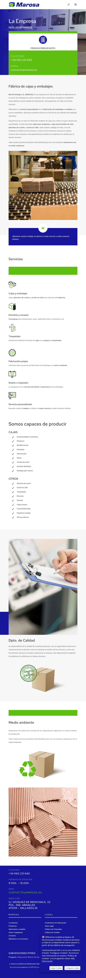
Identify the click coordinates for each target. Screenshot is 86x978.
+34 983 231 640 (21, 60)
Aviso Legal (49, 926)
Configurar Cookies (72, 968)
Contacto (12, 936)
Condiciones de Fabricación (55, 923)
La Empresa (13, 923)
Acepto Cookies (56, 968)
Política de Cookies (52, 932)
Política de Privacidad (53, 929)
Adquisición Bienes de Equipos (30, 957)
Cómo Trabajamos (16, 932)
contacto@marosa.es (24, 70)
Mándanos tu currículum (18, 939)
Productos (13, 926)
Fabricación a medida (17, 929)
